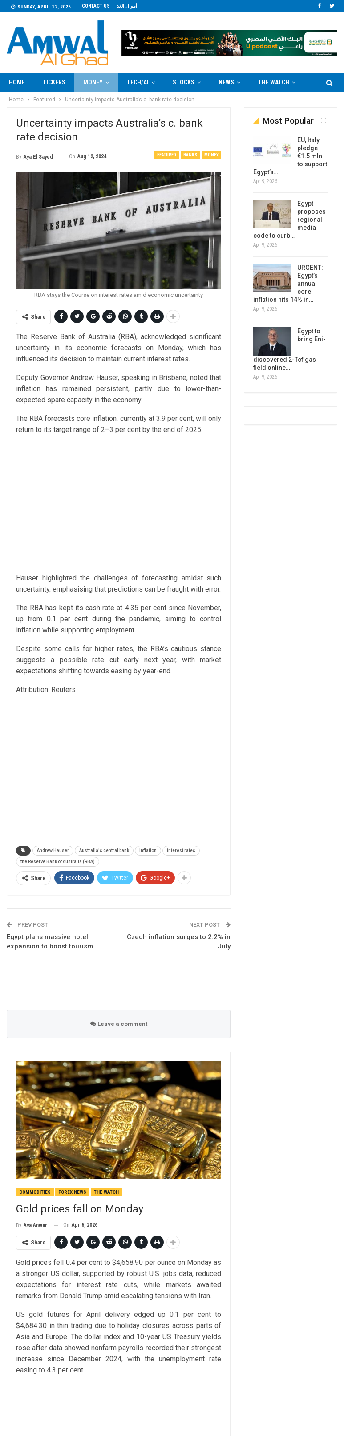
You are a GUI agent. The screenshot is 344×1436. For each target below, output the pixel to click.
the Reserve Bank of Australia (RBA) (57, 861)
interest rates (181, 850)
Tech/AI (138, 82)
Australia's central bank (104, 850)
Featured (166, 154)
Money (93, 82)
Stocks (183, 82)
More (266, 82)
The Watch (106, 1192)
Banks (190, 154)
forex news (72, 1192)
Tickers (54, 82)
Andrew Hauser (53, 850)
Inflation (148, 850)
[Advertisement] (119, 505)
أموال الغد (127, 6)
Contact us (96, 6)
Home (17, 82)
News (226, 82)
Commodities (35, 1192)
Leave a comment (118, 1023)
